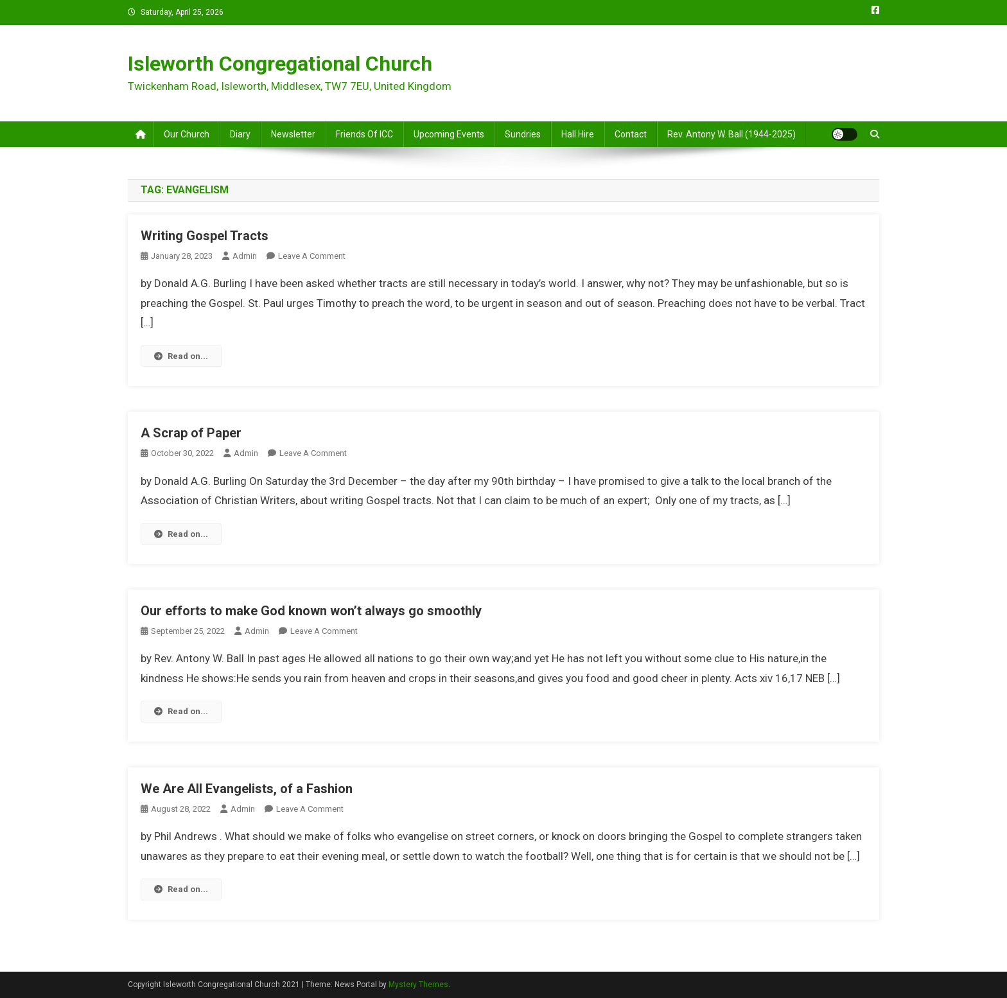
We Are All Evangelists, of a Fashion (247, 788)
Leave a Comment (312, 256)
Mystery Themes (418, 984)
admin (244, 256)
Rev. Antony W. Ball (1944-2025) (731, 134)
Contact (631, 134)
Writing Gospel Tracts (204, 235)
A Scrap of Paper (191, 433)
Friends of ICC (364, 134)
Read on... (181, 356)
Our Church (186, 134)
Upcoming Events (449, 134)
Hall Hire (577, 134)
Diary (240, 134)
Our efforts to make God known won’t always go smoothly (311, 610)
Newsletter (293, 134)
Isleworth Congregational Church (280, 63)
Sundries (523, 134)
